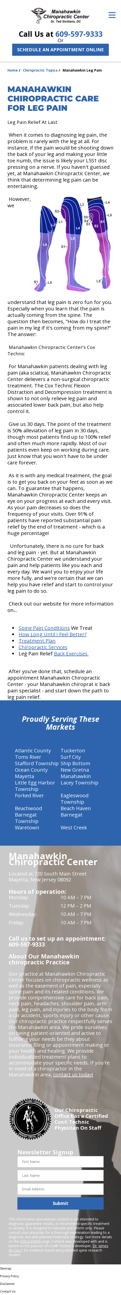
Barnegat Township (27, 817)
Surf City (71, 757)
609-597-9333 (79, 34)
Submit (60, 1203)
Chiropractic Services (43, 647)
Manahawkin (76, 776)
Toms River (28, 757)
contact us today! (73, 1074)
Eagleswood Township (74, 798)
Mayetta (24, 776)
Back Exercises (71, 653)
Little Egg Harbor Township (35, 785)
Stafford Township (37, 763)
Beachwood (28, 808)
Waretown (27, 827)
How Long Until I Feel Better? (52, 634)
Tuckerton (73, 750)
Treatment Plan (37, 640)
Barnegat (71, 814)
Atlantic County (33, 750)
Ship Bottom (75, 763)
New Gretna (75, 769)
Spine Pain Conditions (44, 628)
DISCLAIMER (30, 1241)
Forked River (29, 795)
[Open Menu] (112, 15)
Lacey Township (79, 782)
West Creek (74, 827)
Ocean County (31, 769)
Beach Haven (76, 808)
